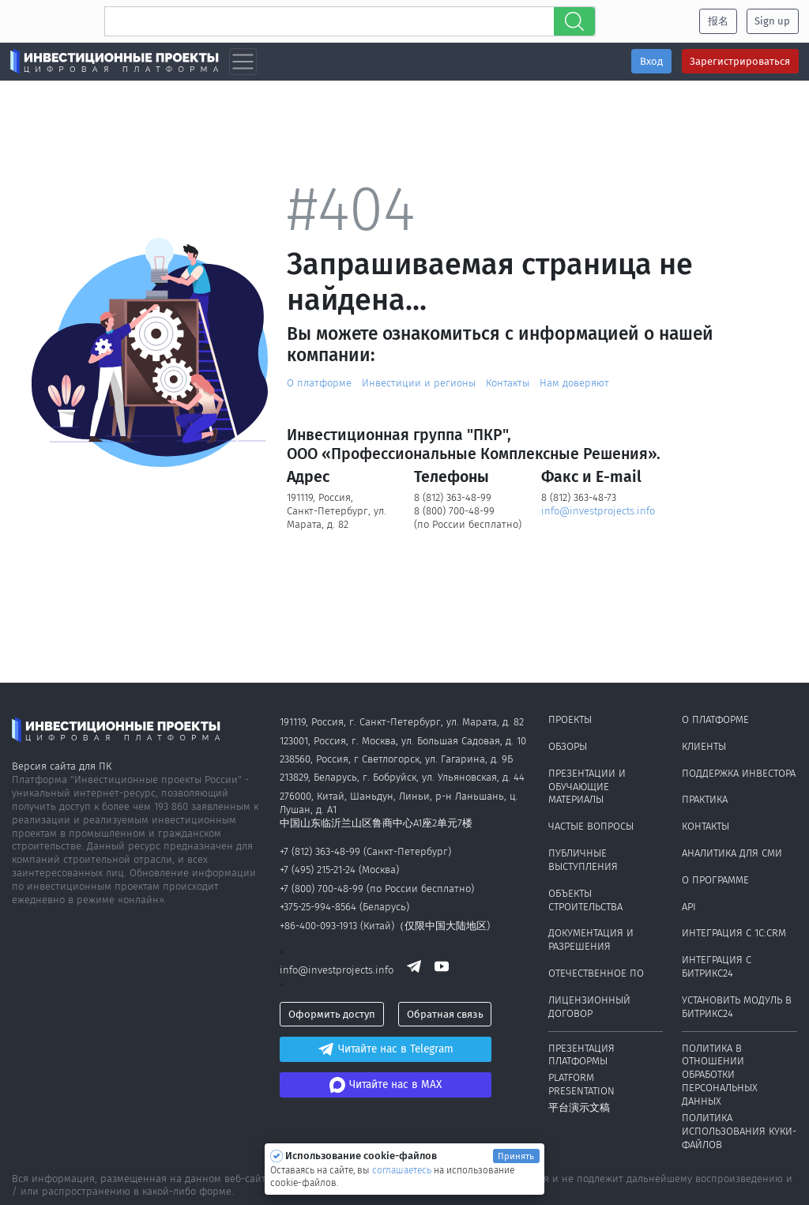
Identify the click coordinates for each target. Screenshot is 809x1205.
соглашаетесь (403, 1170)
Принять (516, 1156)
